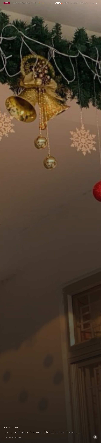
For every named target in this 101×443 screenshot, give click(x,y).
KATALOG (66, 3)
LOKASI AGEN (74, 3)
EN (90, 3)
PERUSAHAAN (24, 3)
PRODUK (15, 3)
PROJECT (34, 3)
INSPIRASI (41, 3)
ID (93, 3)
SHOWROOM (83, 3)
